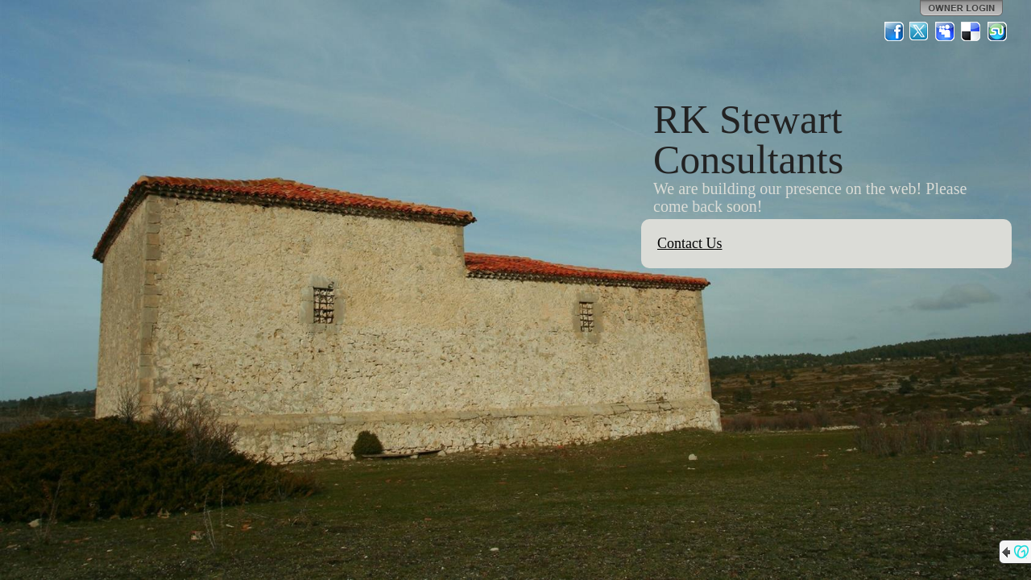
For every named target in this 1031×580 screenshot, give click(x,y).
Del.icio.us (971, 31)
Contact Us (690, 243)
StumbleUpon (997, 31)
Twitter (920, 31)
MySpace (945, 31)
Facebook (894, 31)
